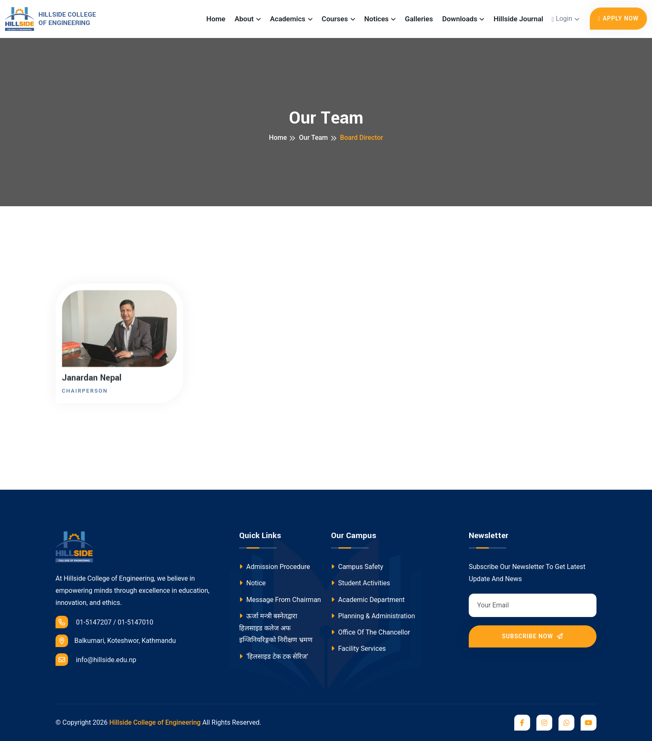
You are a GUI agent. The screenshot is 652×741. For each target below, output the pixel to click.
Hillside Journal (518, 19)
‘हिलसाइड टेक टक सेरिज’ (273, 656)
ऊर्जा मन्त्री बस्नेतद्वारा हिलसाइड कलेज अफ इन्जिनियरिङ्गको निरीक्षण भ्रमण (276, 628)
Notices (376, 19)
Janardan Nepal (91, 379)
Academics (288, 19)
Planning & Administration (373, 616)
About (244, 19)
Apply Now (618, 18)
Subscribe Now (533, 636)
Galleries (419, 19)
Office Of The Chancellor (370, 632)
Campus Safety (357, 567)
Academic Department (368, 600)
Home (215, 19)
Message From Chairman (280, 600)
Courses (335, 19)
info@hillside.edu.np (96, 659)
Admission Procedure (274, 567)
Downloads (459, 19)
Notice (252, 583)
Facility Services (358, 648)
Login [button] (562, 19)
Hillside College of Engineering (155, 722)
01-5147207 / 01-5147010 (104, 622)
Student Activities (360, 583)
